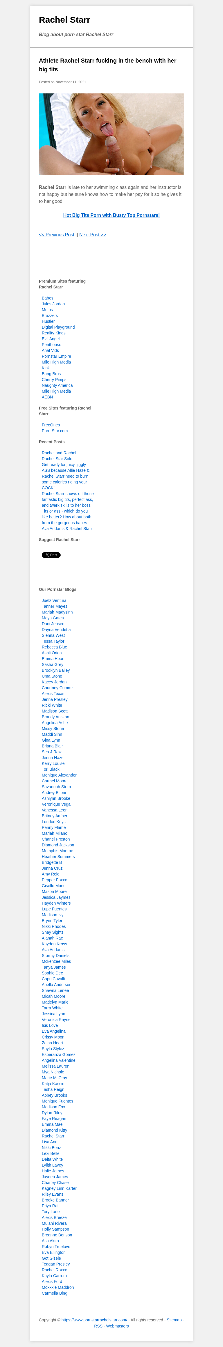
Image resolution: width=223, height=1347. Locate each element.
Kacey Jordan (54, 682)
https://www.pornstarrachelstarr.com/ (94, 1320)
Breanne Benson (57, 1235)
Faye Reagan (54, 1118)
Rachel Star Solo (57, 458)
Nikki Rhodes (54, 926)
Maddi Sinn (52, 734)
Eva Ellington (54, 1252)
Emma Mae (52, 1124)
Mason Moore (54, 891)
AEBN (47, 397)
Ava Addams (53, 949)
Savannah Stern (56, 786)
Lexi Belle (51, 1153)
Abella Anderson (56, 984)
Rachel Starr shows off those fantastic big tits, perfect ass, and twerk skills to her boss (68, 499)
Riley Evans (52, 1194)
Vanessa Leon (54, 810)
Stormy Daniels (55, 955)
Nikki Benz (51, 1147)
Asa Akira (50, 1240)
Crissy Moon (53, 1037)
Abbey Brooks (54, 1095)
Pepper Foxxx (54, 880)
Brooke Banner (55, 1200)
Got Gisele (51, 1258)
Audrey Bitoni (54, 792)
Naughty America (57, 385)
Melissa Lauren (55, 1066)
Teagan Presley (56, 1264)
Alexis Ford (52, 1281)
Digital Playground (58, 327)
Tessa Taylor (53, 641)
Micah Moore (53, 996)
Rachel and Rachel (59, 453)
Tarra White (52, 1008)
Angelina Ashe (55, 722)
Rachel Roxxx (54, 1270)
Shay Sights (53, 932)
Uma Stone (52, 676)
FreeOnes (51, 425)
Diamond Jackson (58, 845)
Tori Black (51, 769)
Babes (47, 298)
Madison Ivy (53, 914)
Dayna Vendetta (56, 629)
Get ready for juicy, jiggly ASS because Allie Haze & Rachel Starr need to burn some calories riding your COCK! (65, 476)
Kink (46, 368)
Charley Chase (55, 1182)
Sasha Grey (52, 664)
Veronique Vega (56, 804)
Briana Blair (52, 746)
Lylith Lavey (52, 1165)
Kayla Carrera (54, 1275)
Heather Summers (58, 856)
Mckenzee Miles (56, 961)
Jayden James (55, 1176)
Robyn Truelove (56, 1246)
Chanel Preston (56, 839)
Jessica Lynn (53, 1013)
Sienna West (53, 635)
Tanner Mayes (54, 606)
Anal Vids (50, 350)
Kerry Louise (53, 763)
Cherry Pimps (54, 379)
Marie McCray (54, 1077)
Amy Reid (51, 874)
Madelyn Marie (55, 1002)
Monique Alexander (59, 775)
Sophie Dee (52, 973)
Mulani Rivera (54, 1223)
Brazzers (50, 315)
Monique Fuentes (57, 1101)
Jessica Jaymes (56, 897)
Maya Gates (53, 618)
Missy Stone (53, 728)
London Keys (54, 821)
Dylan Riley (52, 1112)
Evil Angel (51, 338)
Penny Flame (54, 827)
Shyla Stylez (53, 1048)
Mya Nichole (53, 1072)
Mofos (47, 309)
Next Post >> (92, 234)
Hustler (48, 321)
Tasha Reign (53, 1089)
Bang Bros (51, 373)
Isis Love (50, 1025)
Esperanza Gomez (58, 1054)
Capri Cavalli (53, 978)
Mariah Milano (54, 833)
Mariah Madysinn (57, 612)
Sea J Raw (52, 751)
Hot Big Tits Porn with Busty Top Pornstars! (111, 215)
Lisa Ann (49, 1141)
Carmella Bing (54, 1293)
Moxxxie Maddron (58, 1287)
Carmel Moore (55, 781)
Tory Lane (51, 1211)
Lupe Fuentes (54, 909)
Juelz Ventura (54, 600)
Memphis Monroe (57, 850)
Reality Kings (54, 333)
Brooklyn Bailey (56, 670)
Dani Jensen (53, 623)
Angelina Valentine (58, 1060)
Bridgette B (52, 862)
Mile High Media (56, 362)
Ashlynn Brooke (56, 798)
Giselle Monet (54, 885)
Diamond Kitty (54, 1130)
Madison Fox (53, 1107)
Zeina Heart (52, 1043)
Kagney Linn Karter (59, 1188)
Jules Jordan (53, 304)
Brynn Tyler (52, 920)
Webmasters (117, 1326)
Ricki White (52, 705)
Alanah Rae (52, 938)
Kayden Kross (54, 944)
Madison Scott (55, 711)
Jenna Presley (55, 699)
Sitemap (174, 1320)
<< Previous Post (56, 234)
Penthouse (51, 344)
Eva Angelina (54, 1031)
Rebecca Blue (54, 647)
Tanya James (54, 967)
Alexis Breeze (54, 1217)
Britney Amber (54, 815)
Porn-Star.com (55, 430)
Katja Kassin (53, 1083)
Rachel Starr (64, 19)
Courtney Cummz (57, 687)
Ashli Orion (52, 653)
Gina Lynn (51, 740)
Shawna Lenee (55, 990)
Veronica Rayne (56, 1019)
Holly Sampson (55, 1229)
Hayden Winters (56, 903)
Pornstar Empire (56, 356)
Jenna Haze (53, 757)
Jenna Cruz (52, 868)
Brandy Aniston (55, 717)
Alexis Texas (53, 693)
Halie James (53, 1171)
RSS (98, 1326)
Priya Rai (50, 1206)
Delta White (52, 1159)
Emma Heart (53, 658)
